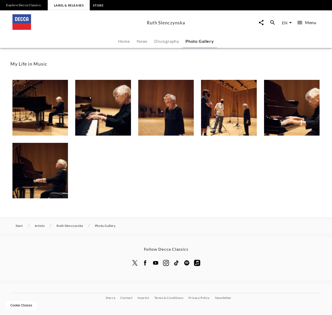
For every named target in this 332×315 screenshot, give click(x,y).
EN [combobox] (284, 22)
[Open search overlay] (272, 22)
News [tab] (142, 41)
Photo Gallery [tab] (199, 41)
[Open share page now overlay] (261, 22)
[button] (40, 107)
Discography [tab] (166, 41)
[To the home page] (77, 28)
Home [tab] (124, 41)
